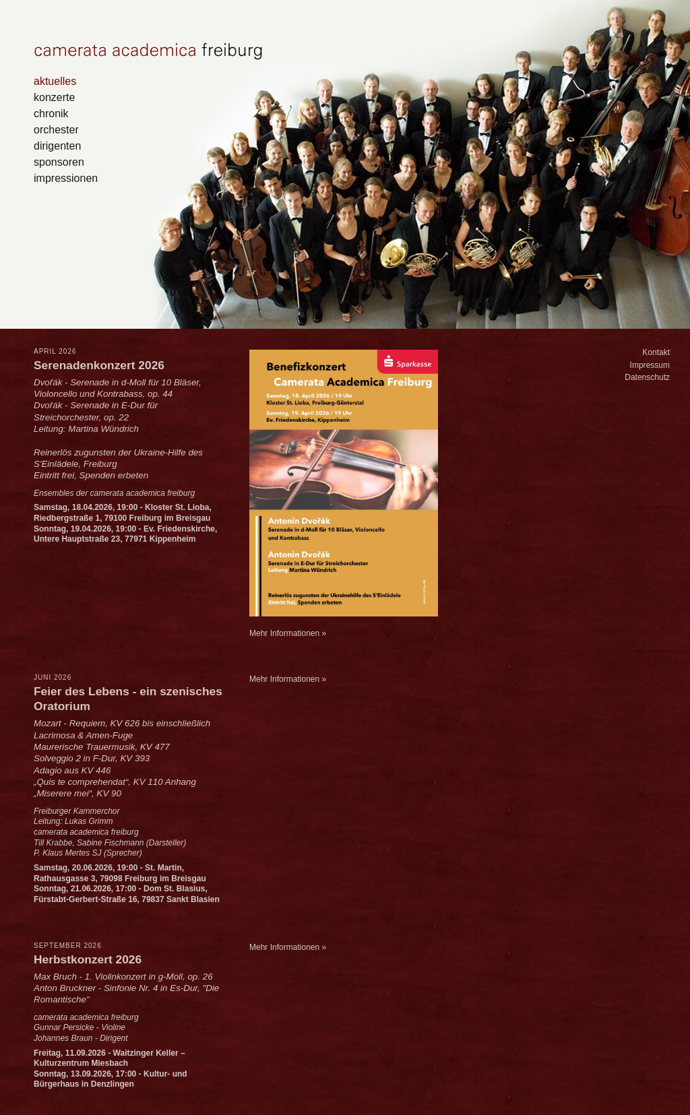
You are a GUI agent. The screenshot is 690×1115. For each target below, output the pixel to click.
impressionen (66, 178)
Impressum (650, 365)
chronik (51, 113)
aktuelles (55, 81)
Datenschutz (647, 377)
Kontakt (656, 352)
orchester (56, 129)
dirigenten (57, 145)
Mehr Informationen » (287, 633)
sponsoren (59, 162)
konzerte (54, 97)
